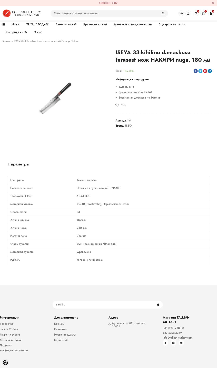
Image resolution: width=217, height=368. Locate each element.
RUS (181, 13)
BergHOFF (105, 3)
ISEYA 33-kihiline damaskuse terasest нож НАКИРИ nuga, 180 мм (46, 41)
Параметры (18, 164)
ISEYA (128, 126)
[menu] (5, 25)
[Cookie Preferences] (5, 362)
